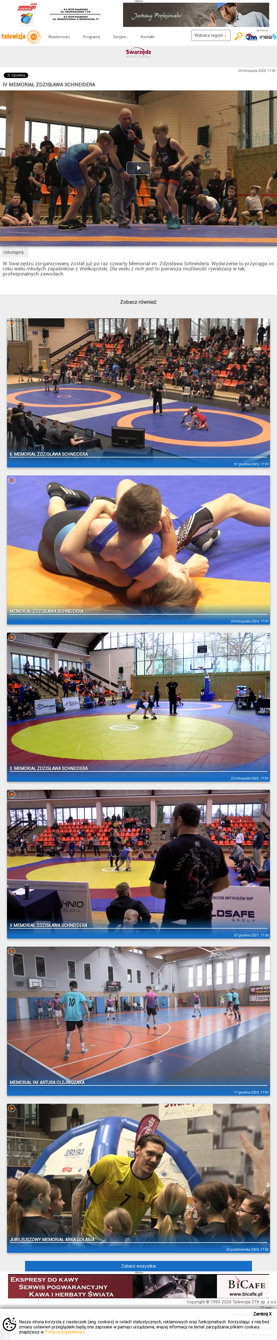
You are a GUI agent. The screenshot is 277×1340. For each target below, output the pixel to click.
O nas (266, 1307)
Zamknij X (262, 1314)
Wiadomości (59, 37)
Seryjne (120, 37)
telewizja (20, 37)
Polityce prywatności (64, 1332)
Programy (91, 37)
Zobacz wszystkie (138, 1266)
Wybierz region (211, 35)
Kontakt (148, 37)
